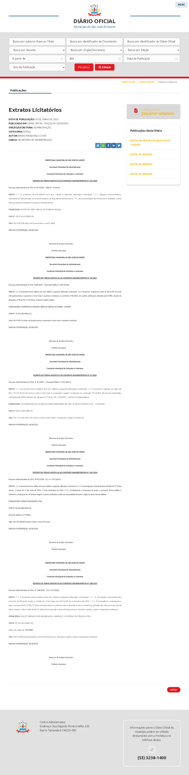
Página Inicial (128, 82)
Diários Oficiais (147, 82)
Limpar (105, 67)
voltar (173, 689)
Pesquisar (84, 67)
